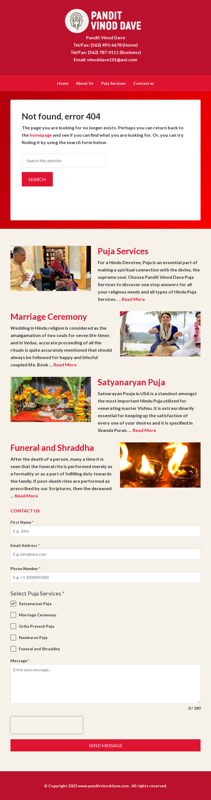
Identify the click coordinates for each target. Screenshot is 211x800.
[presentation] (46, 724)
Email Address (25, 544)
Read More (133, 298)
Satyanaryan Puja (131, 381)
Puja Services (123, 250)
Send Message (105, 744)
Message (19, 660)
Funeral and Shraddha (52, 447)
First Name (22, 521)
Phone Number (25, 568)
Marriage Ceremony (48, 316)
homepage (41, 134)
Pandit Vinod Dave (105, 20)
